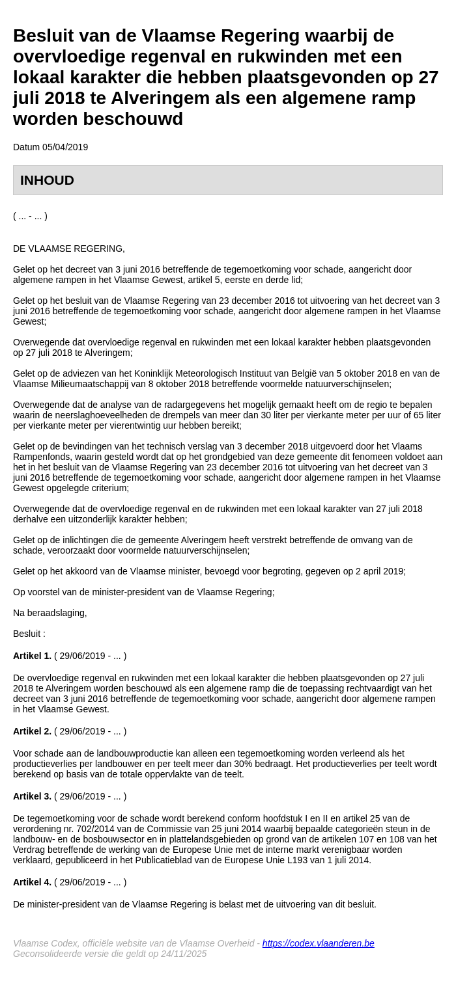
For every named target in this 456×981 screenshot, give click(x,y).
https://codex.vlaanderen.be (319, 943)
